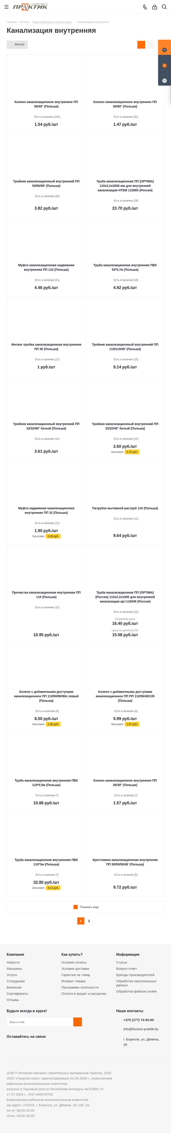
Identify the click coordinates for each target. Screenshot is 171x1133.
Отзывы (13, 1000)
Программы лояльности (80, 987)
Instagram (33, 1046)
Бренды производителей (135, 975)
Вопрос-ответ (126, 968)
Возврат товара (73, 981)
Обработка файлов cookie (136, 991)
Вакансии (14, 987)
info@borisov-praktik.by (140, 1029)
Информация (127, 954)
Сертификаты (17, 993)
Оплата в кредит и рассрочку (83, 993)
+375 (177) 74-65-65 (138, 1020)
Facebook (22, 1046)
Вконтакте (11, 1046)
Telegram (44, 1046)
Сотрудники (16, 981)
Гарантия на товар (75, 975)
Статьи (121, 962)
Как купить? (72, 954)
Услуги (12, 975)
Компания (15, 954)
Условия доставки (75, 968)
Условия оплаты (74, 962)
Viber (55, 1046)
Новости (13, 962)
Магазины (14, 968)
